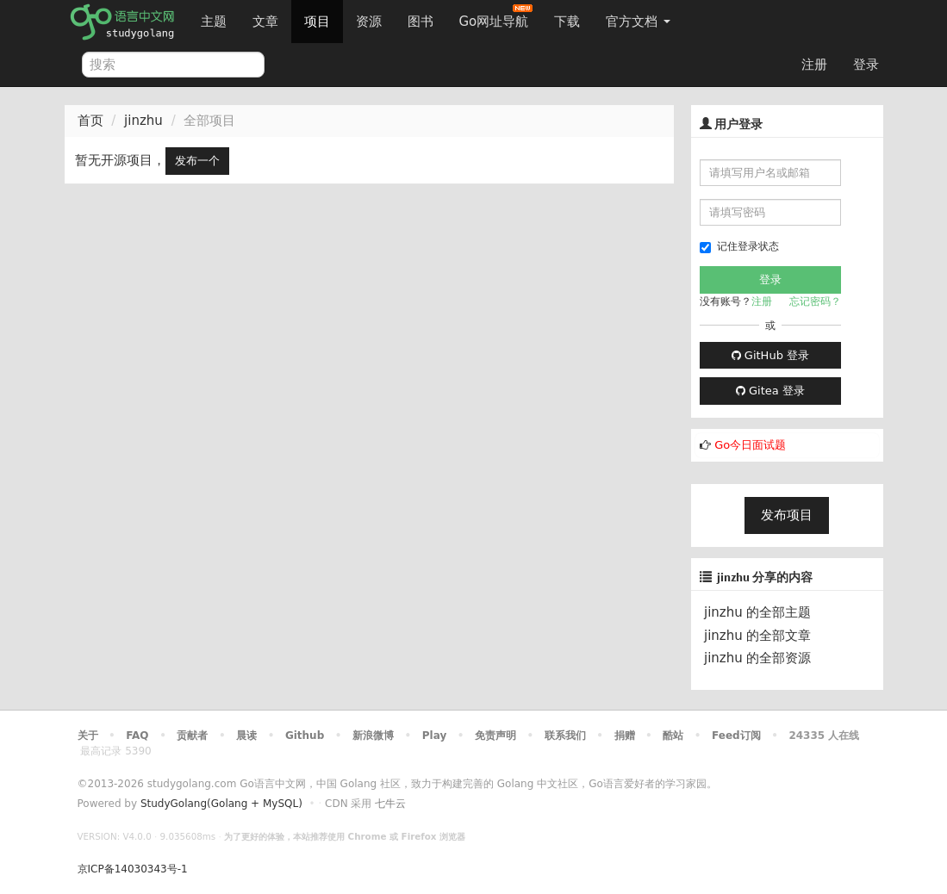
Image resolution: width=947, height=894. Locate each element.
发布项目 (787, 515)
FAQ (137, 735)
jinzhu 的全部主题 (758, 612)
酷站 (673, 735)
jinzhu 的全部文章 (758, 635)
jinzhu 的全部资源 (758, 658)
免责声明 (495, 735)
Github (304, 735)
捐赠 (624, 735)
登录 (866, 64)
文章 (265, 21)
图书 (420, 21)
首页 (90, 120)
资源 (369, 21)
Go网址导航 (496, 16)
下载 (567, 21)
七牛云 (390, 804)
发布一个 (197, 160)
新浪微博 (373, 735)
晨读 (246, 735)
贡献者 (192, 735)
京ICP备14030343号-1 (133, 869)
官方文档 (638, 21)
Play (434, 735)
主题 (214, 21)
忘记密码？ (815, 301)
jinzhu (143, 120)
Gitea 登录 (770, 390)
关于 (88, 735)
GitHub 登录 (770, 355)
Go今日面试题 (750, 444)
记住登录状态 (739, 246)
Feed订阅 (736, 735)
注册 (814, 64)
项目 (317, 21)
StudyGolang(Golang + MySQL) (221, 804)
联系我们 (565, 735)
